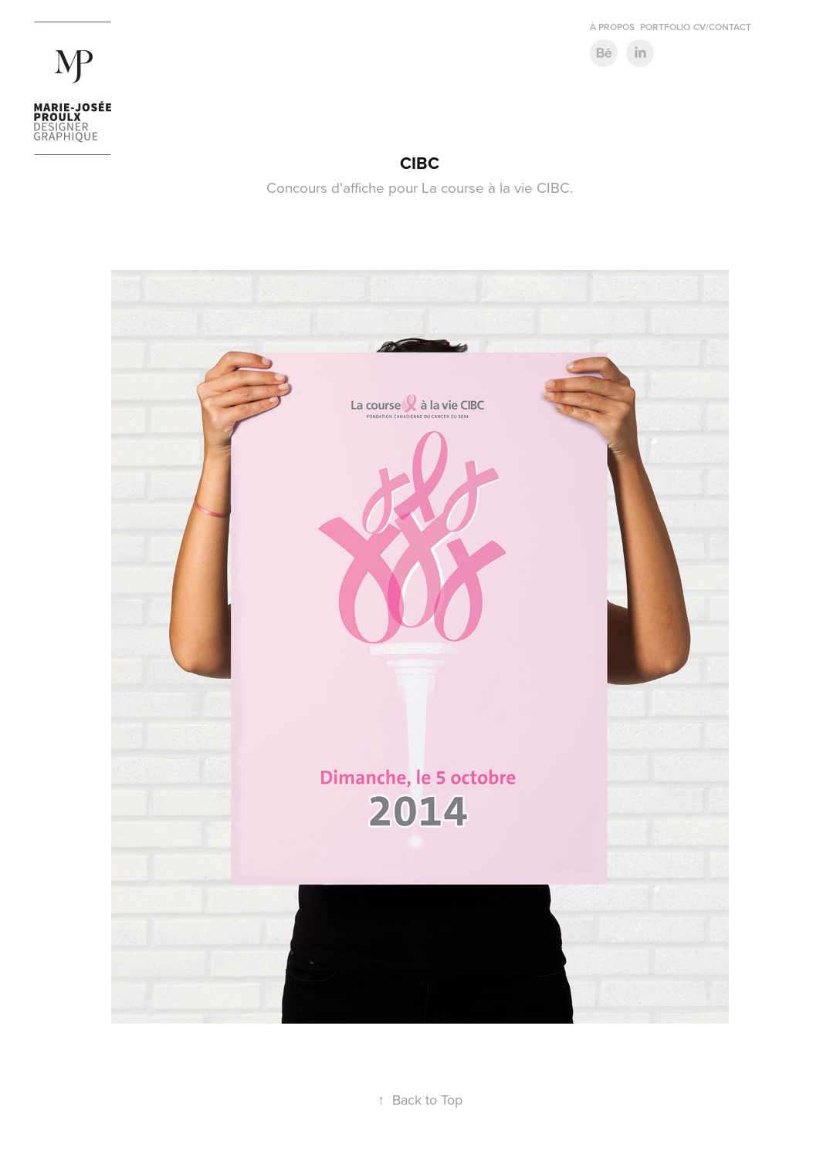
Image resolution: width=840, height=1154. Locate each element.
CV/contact (722, 26)
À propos (612, 26)
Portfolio (665, 26)
